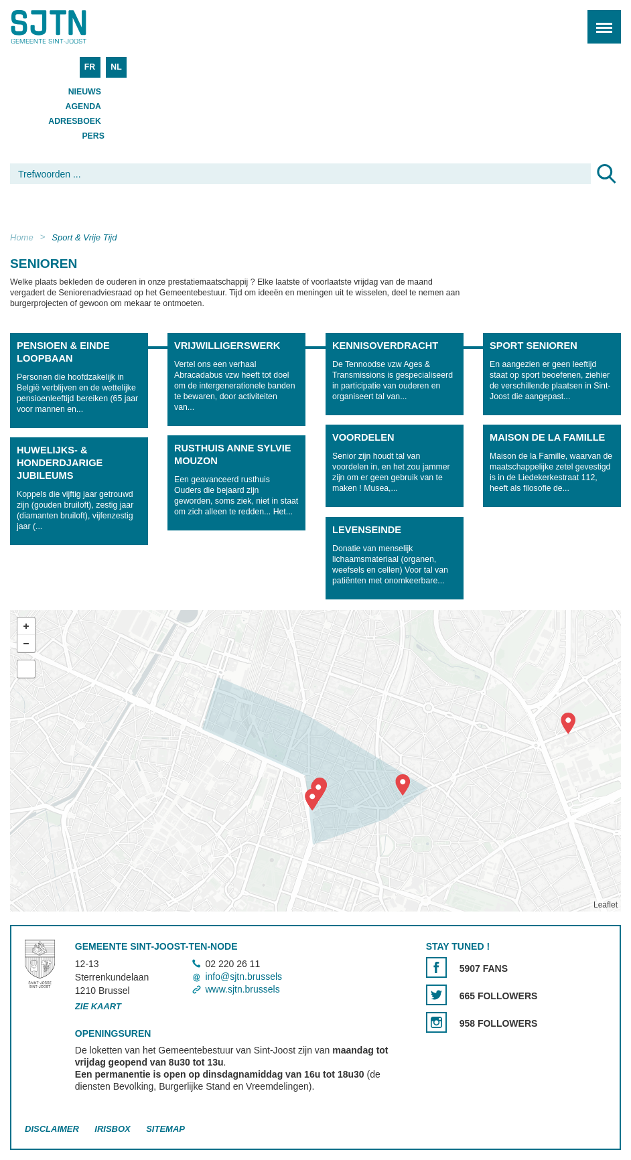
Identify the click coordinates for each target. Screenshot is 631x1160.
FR (89, 67)
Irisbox (112, 1129)
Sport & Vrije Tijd (84, 237)
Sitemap (165, 1129)
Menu (599, 20)
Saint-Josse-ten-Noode (67, 27)
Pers (93, 136)
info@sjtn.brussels (243, 976)
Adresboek (74, 121)
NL (116, 67)
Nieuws (84, 91)
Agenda (83, 106)
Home (21, 237)
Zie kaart (98, 1006)
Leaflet (605, 905)
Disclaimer (52, 1129)
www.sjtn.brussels (242, 989)
